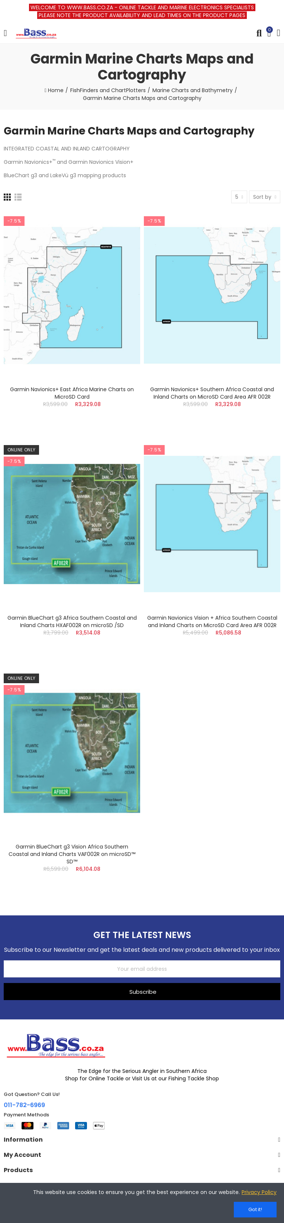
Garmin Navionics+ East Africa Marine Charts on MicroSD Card (72, 393)
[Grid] (7, 197)
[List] (18, 197)
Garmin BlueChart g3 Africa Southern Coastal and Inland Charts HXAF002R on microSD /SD (72, 621)
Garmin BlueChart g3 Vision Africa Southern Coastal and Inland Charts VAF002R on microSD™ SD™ (72, 854)
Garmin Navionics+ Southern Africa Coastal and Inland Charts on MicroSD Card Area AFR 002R (212, 393)
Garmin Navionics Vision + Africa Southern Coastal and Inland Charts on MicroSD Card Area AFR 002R (212, 621)
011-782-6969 (24, 1105)
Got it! (255, 1209)
